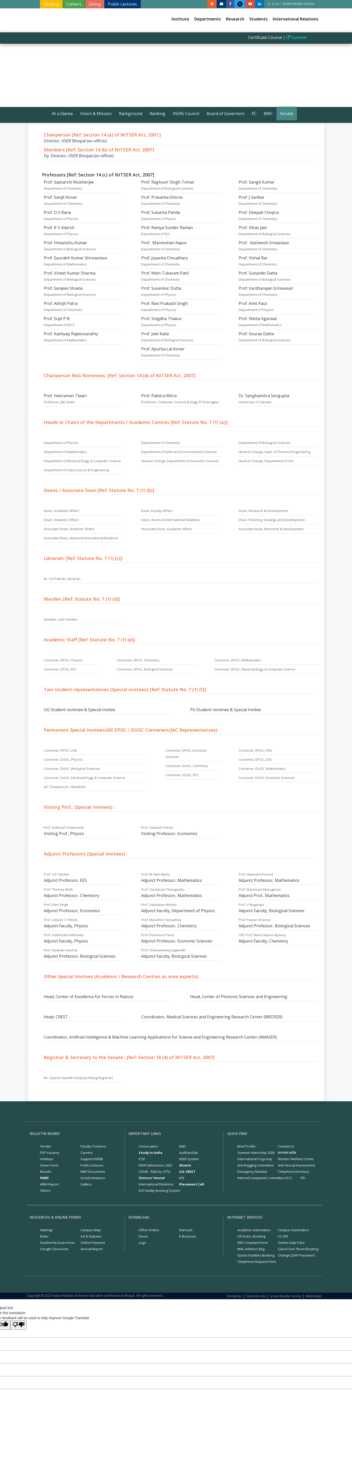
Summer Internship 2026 (256, 1152)
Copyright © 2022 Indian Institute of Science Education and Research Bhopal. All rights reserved (94, 1295)
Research (235, 19)
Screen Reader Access (285, 1296)
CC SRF (283, 1236)
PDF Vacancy (49, 1152)
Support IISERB (91, 1159)
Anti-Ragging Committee (255, 1165)
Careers (74, 4)
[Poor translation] (18, 1325)
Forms (143, 1236)
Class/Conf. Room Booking (298, 1249)
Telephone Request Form (256, 1261)
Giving (95, 4)
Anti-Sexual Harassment (296, 1165)
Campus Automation (293, 1230)
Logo (142, 1242)
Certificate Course (271, 37)
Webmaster (313, 1296)
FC (254, 113)
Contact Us (286, 1146)
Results (45, 1171)
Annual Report (91, 1249)
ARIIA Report (49, 1184)
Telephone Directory (293, 1171)
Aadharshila (188, 1152)
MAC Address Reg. (251, 1249)
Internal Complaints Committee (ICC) (264, 1178)
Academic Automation (254, 1230)
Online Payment (92, 1242)
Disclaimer (234, 1296)
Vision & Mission (96, 113)
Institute (180, 19)
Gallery (86, 1184)
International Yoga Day (254, 1159)
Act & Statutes (91, 1236)
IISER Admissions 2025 (155, 1165)
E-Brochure (187, 1236)
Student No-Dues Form (57, 1242)
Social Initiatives (92, 1178)
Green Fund (49, 1165)
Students (258, 19)
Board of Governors (225, 113)
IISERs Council (186, 113)
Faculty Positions (93, 1146)
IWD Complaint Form (252, 1242)
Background (130, 113)
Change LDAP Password (296, 1255)
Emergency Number (252, 1171)
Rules (44, 1236)
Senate (286, 113)
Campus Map (90, 1230)
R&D (182, 1146)
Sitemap (46, 1230)
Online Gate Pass (291, 1242)
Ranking (51, 4)
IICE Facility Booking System (159, 1190)
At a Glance (62, 113)
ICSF (142, 1159)
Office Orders (149, 1230)
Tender (45, 1146)
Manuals (186, 1230)
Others (45, 1190)
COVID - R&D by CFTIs (155, 1171)
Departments (207, 19)
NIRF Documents (92, 1171)
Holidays (46, 1159)
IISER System (189, 1159)
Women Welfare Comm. (296, 1159)
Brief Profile (246, 1146)
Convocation (148, 1146)
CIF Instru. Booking (251, 1236)
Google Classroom (54, 1249)
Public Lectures (122, 4)
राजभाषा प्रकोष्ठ (287, 1152)
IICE (181, 1178)
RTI (303, 1178)
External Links (255, 1296)
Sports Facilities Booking (255, 1255)
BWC (268, 113)
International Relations (295, 19)
